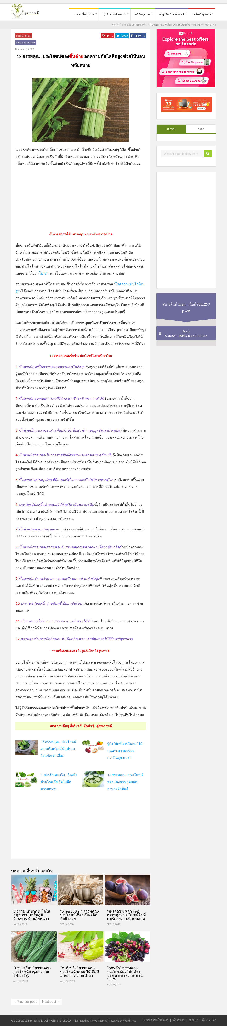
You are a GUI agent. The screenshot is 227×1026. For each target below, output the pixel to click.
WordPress (129, 1020)
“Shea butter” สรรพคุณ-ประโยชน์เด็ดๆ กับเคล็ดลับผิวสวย (79, 915)
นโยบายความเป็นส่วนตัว (155, 1020)
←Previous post (25, 1002)
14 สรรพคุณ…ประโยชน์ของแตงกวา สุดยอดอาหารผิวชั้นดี (125, 782)
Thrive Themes (98, 1020)
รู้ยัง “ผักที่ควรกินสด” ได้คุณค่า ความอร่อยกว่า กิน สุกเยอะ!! (125, 750)
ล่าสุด (201, 129)
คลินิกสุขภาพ (142, 14)
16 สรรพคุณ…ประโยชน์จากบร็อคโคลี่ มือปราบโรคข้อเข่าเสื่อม (58, 749)
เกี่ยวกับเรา (178, 1020)
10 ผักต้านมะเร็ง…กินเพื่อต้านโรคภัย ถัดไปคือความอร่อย (59, 782)
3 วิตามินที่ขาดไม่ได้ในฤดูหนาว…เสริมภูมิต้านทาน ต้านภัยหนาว (31, 915)
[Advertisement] (80, 198)
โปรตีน (44, 273)
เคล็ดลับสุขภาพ (202, 14)
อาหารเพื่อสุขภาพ (83, 14)
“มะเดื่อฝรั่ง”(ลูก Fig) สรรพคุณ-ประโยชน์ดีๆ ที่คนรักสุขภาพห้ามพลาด (126, 915)
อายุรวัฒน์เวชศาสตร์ (171, 14)
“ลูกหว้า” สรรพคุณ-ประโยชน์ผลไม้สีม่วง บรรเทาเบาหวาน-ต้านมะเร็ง (125, 973)
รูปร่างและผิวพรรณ (114, 14)
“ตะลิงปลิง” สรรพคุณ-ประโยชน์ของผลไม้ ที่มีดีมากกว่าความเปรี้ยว (79, 972)
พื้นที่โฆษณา (209, 1020)
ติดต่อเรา (193, 1020)
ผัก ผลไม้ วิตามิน (23, 35)
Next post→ (51, 1002)
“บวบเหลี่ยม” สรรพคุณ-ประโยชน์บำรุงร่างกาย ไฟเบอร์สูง (32, 972)
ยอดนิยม (171, 129)
